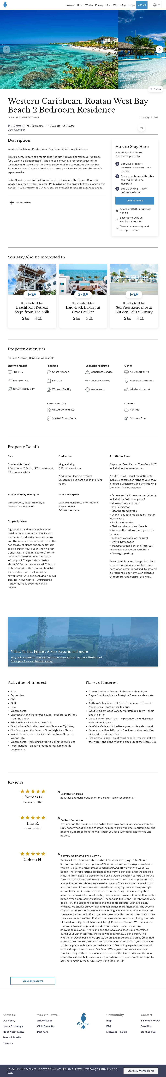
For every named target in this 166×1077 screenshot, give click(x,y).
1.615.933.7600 (150, 1020)
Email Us (146, 1026)
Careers (8, 1043)
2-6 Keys (16, 126)
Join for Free (135, 200)
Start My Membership (140, 1070)
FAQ (108, 1026)
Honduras (13, 117)
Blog (109, 1020)
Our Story (9, 1020)
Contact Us (148, 1032)
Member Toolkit (116, 1032)
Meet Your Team (13, 1032)
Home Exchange (13, 1026)
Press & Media (12, 1037)
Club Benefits (46, 1026)
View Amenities (16, 129)
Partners (42, 1032)
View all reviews (33, 981)
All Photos (156, 89)
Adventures (45, 1020)
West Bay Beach (30, 117)
